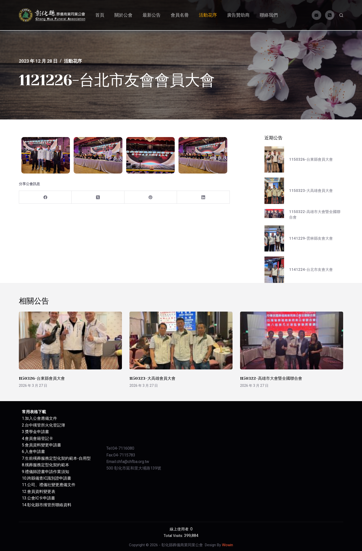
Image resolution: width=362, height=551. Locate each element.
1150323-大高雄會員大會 (152, 378)
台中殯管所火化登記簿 (45, 425)
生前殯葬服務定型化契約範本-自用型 (58, 458)
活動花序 (73, 61)
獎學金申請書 (37, 431)
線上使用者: (180, 529)
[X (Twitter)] (98, 197)
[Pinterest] (150, 197)
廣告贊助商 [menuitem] (238, 15)
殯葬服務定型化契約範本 (47, 464)
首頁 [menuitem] (99, 15)
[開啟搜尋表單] (341, 15)
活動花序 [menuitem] (208, 15)
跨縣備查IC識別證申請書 (49, 478)
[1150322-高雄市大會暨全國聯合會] (291, 341)
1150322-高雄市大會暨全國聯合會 (271, 378)
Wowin (227, 545)
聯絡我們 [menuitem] (269, 15)
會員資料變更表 (41, 491)
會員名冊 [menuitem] (180, 15)
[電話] (330, 15)
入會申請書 (35, 451)
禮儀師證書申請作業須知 (47, 471)
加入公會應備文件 (41, 418)
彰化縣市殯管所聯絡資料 (49, 504)
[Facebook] (45, 197)
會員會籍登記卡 (39, 438)
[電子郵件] (316, 15)
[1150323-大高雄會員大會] (181, 341)
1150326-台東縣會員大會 (42, 378)
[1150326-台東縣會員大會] (70, 341)
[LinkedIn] (203, 197)
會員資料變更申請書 (43, 445)
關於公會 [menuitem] (123, 15)
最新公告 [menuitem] (152, 15)
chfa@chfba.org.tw (133, 461)
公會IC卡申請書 (41, 498)
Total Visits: (174, 535)
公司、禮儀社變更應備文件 (51, 484)
